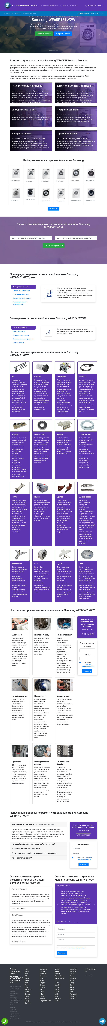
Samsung (73, 971)
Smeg (72, 983)
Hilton (42, 994)
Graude (42, 985)
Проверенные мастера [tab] (21, 294)
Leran (57, 983)
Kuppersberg (59, 976)
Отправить (87, 671)
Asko (26, 985)
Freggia (42, 983)
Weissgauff (73, 994)
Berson (27, 992)
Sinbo (72, 980)
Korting (57, 974)
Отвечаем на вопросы (49, 5)
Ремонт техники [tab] (18, 343)
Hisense (42, 996)
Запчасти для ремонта (68, 5)
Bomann (28, 994)
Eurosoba (43, 976)
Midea (57, 992)
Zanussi (72, 998)
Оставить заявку (44, 34)
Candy (27, 1001)
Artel (26, 983)
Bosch (27, 996)
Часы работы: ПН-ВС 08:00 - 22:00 (90, 13)
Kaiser (57, 971)
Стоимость (16, 13)
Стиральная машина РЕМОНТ (25, 5)
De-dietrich (43, 969)
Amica (27, 978)
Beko (26, 987)
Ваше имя (87, 646)
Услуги (7, 13)
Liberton (57, 985)
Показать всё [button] (53, 209)
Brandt (27, 998)
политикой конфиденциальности (76, 948)
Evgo (41, 978)
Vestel (72, 989)
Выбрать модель (63, 34)
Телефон (87, 655)
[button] (58, 904)
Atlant (27, 971)
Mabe (57, 989)
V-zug (72, 987)
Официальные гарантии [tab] (21, 291)
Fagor (42, 980)
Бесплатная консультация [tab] (22, 298)
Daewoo (27, 1003)
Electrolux (43, 974)
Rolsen (57, 1001)
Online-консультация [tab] (20, 328)
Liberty (57, 987)
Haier (42, 989)
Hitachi (42, 998)
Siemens (73, 978)
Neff (56, 996)
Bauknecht (28, 989)
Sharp (72, 976)
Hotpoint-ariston (45, 1001)
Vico (71, 992)
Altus (26, 976)
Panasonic (58, 998)
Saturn (72, 974)
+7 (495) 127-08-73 (94, 5)
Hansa (42, 992)
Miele (57, 994)
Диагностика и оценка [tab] (21, 335)
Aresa (27, 980)
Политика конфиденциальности (72, 1022)
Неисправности (29, 13)
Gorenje (42, 987)
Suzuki (72, 985)
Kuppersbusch (60, 978)
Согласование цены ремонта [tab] (23, 339)
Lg (56, 980)
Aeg (26, 969)
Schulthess (73, 969)
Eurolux (42, 971)
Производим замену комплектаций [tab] (20, 303)
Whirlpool (73, 996)
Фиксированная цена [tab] (20, 287)
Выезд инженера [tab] (19, 331)
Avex (26, 974)
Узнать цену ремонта (53, 245)
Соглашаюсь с (88, 664)
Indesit (57, 969)
